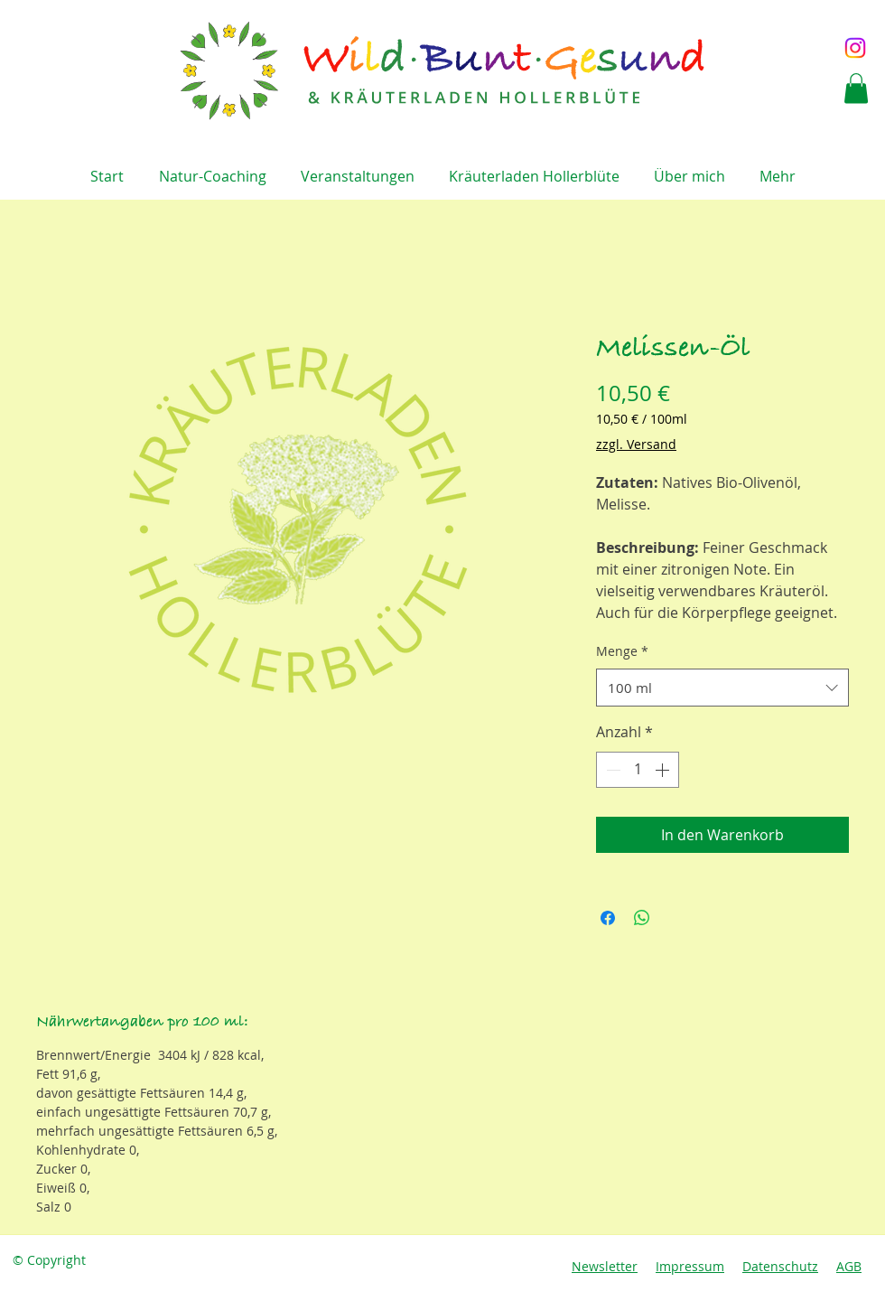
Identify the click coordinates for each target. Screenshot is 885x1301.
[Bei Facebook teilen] (608, 918)
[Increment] (663, 770)
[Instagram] (855, 47)
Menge (622, 651)
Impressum (690, 1266)
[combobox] (722, 688)
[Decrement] (611, 770)
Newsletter (605, 1266)
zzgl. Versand (636, 444)
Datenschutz (780, 1266)
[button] (856, 88)
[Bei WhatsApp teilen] (642, 918)
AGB (849, 1266)
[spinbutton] (637, 770)
